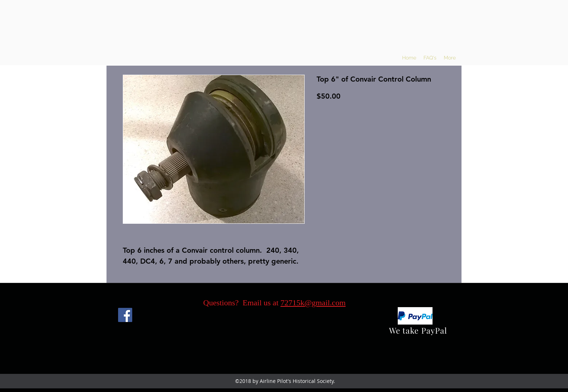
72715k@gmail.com (313, 302)
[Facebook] (125, 315)
